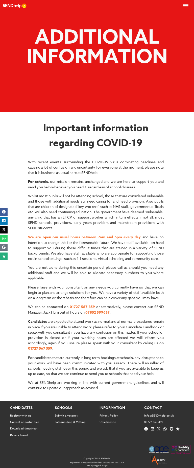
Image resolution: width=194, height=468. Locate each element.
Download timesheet (23, 428)
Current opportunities (24, 422)
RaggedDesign (100, 465)
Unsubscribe (108, 422)
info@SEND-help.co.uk (159, 415)
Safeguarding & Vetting (70, 422)
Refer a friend (19, 435)
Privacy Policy (109, 415)
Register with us (20, 415)
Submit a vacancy (66, 415)
